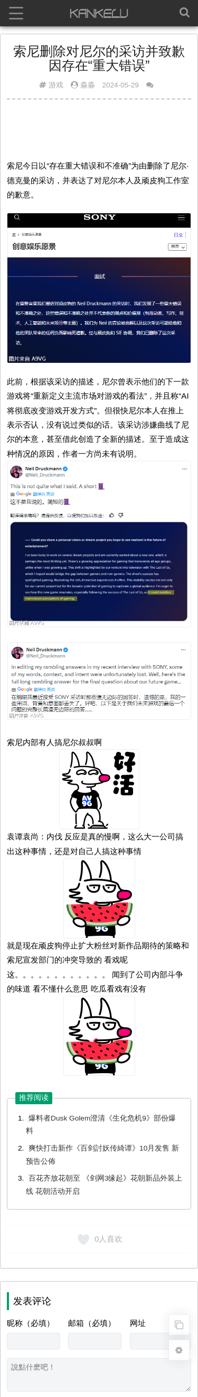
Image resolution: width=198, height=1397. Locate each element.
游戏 (56, 85)
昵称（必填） (30, 1323)
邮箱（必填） (92, 1323)
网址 (138, 1323)
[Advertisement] (99, 133)
